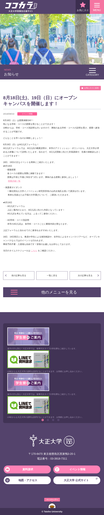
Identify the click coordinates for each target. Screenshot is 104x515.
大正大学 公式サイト (81, 480)
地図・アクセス (21, 480)
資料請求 (19, 469)
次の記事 (85, 275)
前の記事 (19, 275)
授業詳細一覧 (14, 181)
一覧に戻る (52, 275)
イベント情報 (70, 469)
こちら (34, 250)
